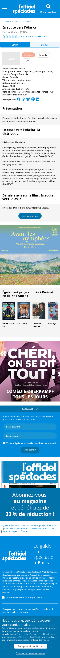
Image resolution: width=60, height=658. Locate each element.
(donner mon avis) (27, 36)
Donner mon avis (30, 215)
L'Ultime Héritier (37, 325)
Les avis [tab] (44, 44)
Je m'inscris (30, 450)
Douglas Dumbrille (19, 74)
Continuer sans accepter (30, 653)
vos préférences (20, 637)
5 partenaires (23, 634)
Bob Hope (40, 71)
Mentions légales (10, 531)
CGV (45, 528)
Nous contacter (30, 525)
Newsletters (35, 528)
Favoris (42, 36)
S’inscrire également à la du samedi (31, 443)
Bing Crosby (28, 71)
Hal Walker (20, 68)
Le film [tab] (15, 44)
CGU (52, 528)
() (24, 147)
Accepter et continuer (30, 646)
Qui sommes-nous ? (11, 525)
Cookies (24, 531)
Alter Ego (52, 323)
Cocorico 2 (22, 323)
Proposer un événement (16, 528)
